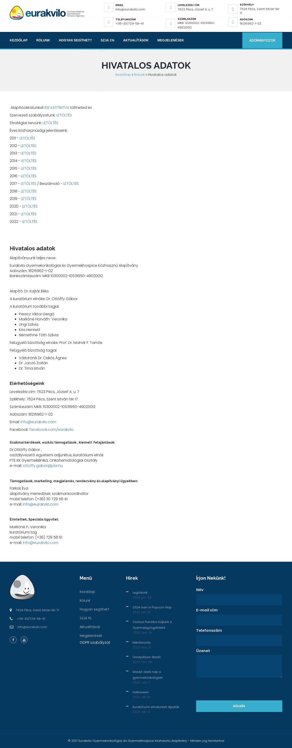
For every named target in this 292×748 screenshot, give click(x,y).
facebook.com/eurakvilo (51, 429)
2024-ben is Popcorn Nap (152, 607)
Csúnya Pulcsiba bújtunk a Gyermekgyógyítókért (152, 625)
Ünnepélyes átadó (147, 657)
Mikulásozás (142, 642)
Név (201, 589)
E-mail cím (208, 610)
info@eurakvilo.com (38, 422)
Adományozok (262, 40)
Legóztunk (140, 592)
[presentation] (231, 689)
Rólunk (43, 40)
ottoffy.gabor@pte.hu (43, 465)
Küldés (239, 706)
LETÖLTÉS (64, 115)
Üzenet (204, 650)
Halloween (141, 692)
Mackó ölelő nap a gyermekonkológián (148, 675)
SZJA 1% (107, 40)
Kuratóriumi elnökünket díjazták (156, 707)
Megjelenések (170, 40)
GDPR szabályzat (95, 642)
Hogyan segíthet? (75, 40)
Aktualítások (136, 40)
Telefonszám (209, 630)
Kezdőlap (18, 40)
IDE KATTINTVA (57, 107)
